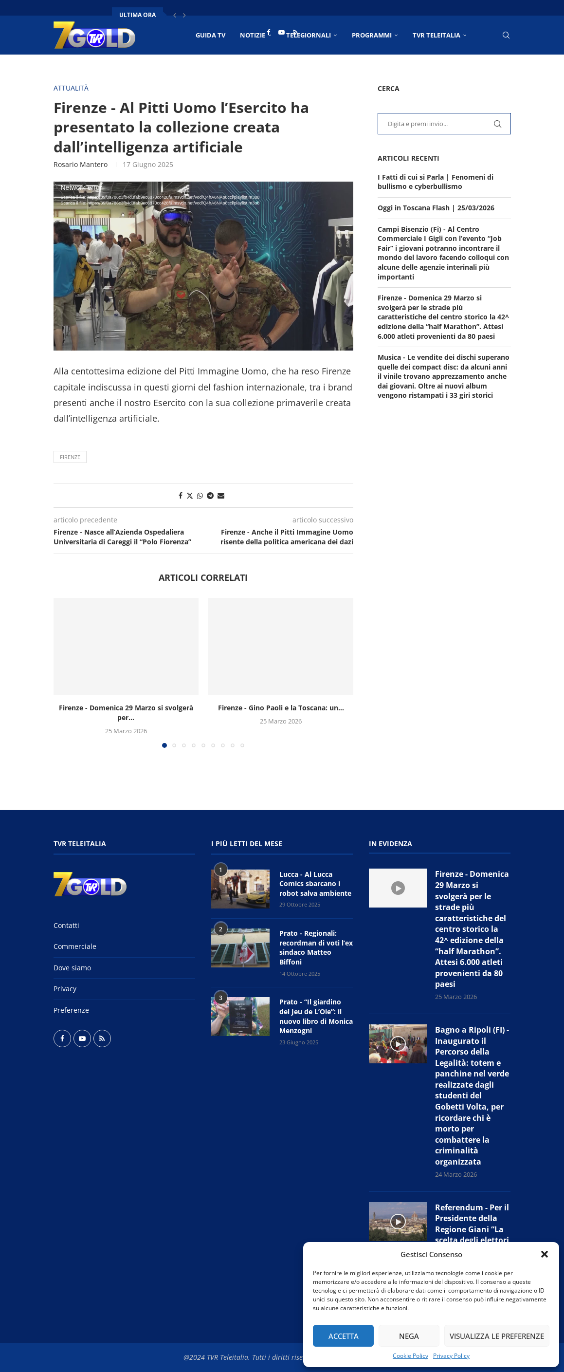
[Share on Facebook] (180, 495)
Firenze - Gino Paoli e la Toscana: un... (281, 707)
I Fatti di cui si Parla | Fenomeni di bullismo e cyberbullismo (435, 181)
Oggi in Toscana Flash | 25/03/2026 (436, 207)
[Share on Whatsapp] (200, 495)
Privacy (65, 988)
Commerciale (75, 946)
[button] (544, 1254)
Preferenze (71, 1010)
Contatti (66, 925)
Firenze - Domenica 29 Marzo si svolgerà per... (126, 712)
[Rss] (295, 32)
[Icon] (398, 888)
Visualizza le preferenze (497, 1336)
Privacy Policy (451, 1356)
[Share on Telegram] (210, 495)
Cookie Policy (410, 1356)
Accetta (343, 1336)
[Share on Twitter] (189, 495)
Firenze (70, 457)
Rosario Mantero (81, 164)
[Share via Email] (221, 495)
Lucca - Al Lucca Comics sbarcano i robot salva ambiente (315, 884)
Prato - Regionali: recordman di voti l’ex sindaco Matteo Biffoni (316, 947)
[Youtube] (281, 32)
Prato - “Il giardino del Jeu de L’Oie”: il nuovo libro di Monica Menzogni (316, 1016)
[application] (204, 266)
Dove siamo (72, 967)
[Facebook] (268, 32)
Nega (409, 1336)
